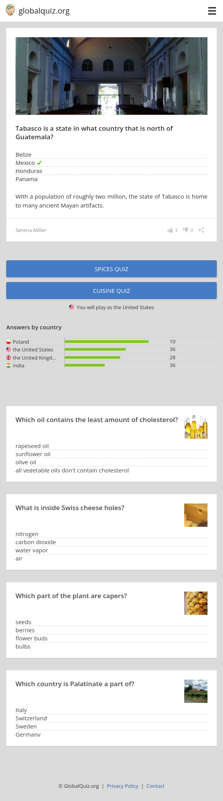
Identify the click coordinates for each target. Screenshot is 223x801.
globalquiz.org (44, 10)
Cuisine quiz (111, 290)
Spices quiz (111, 269)
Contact (156, 785)
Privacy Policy (122, 785)
